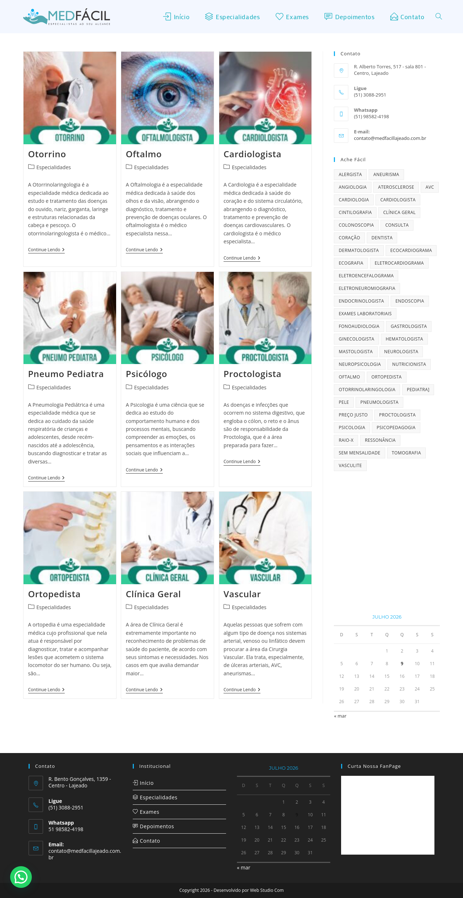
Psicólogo (146, 374)
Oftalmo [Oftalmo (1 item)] (349, 377)
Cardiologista (252, 154)
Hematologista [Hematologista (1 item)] (404, 339)
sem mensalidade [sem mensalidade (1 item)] (359, 453)
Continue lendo (46, 250)
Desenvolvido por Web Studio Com (249, 890)
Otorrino (47, 154)
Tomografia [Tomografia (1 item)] (406, 453)
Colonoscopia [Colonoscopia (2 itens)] (356, 225)
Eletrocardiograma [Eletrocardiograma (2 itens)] (399, 263)
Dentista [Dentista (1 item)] (381, 238)
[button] (21, 877)
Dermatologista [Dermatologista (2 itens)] (359, 250)
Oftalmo (144, 154)
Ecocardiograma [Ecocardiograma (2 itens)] (411, 250)
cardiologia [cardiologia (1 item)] (354, 200)
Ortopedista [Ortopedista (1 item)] (386, 377)
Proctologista (252, 374)
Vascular (242, 594)
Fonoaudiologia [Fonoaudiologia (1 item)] (359, 326)
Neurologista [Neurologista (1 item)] (401, 351)
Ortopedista (54, 594)
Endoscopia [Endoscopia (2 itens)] (409, 301)
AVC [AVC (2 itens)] (429, 187)
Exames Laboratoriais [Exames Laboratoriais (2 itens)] (365, 314)
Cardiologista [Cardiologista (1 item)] (398, 200)
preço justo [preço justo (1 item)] (353, 415)
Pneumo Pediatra (66, 374)
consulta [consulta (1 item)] (397, 225)
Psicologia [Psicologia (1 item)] (352, 427)
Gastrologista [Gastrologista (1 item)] (409, 326)
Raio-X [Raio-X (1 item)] (346, 440)
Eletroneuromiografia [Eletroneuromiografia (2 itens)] (367, 288)
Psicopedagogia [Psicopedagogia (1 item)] (396, 427)
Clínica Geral (153, 594)
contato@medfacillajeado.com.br (390, 138)
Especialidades (54, 167)
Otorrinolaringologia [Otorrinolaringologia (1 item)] (367, 389)
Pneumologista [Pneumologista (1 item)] (379, 402)
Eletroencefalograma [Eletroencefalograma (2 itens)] (366, 276)
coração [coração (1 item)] (349, 238)
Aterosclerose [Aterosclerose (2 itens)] (396, 187)
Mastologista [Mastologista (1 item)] (356, 351)
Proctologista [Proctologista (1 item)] (397, 415)
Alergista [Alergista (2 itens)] (350, 174)
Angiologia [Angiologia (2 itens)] (352, 187)
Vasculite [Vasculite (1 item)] (350, 465)
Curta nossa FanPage (374, 766)
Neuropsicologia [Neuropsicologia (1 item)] (360, 364)
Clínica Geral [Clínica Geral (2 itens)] (399, 212)
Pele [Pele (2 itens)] (344, 402)
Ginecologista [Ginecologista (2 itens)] (356, 339)
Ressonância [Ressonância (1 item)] (380, 440)
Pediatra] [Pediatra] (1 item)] (418, 389)
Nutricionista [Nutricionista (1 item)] (409, 364)
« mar (340, 716)
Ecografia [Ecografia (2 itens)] (351, 263)
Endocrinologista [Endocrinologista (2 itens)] (361, 301)
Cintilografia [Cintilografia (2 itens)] (355, 212)
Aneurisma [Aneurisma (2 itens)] (386, 174)
